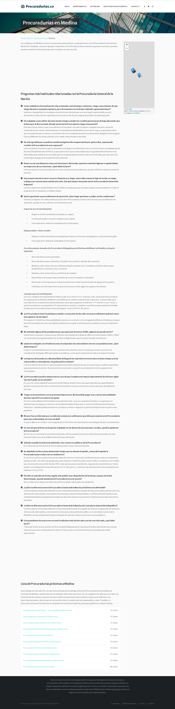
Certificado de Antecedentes (115, 6)
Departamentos (79, 6)
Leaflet (126, 109)
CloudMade (136, 113)
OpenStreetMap (133, 111)
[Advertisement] (70, 71)
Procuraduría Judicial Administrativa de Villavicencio (45, 629)
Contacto (135, 6)
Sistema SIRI (95, 6)
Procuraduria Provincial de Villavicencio (40, 648)
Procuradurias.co (37, 6)
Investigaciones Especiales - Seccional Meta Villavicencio (47, 610)
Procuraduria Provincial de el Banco (38, 635)
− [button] (127, 48)
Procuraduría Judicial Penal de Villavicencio (41, 654)
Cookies (141, 703)
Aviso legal (113, 703)
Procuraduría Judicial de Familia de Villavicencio (43, 660)
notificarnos (116, 689)
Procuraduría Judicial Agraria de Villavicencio (42, 623)
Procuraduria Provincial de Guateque (39, 666)
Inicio (67, 6)
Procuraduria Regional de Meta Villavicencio (42, 641)
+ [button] (127, 45)
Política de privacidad (127, 703)
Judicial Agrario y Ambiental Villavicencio (40, 616)
